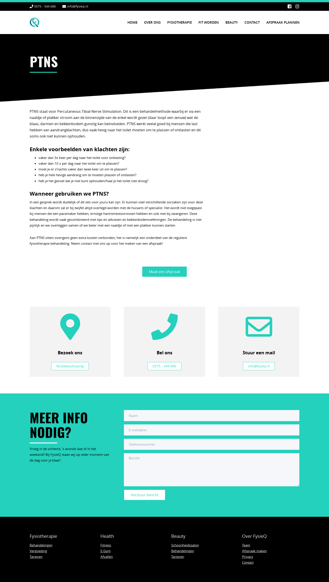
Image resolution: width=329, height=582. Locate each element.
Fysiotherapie (179, 22)
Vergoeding (38, 551)
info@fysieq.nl (77, 6)
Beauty (231, 22)
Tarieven (36, 556)
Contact (252, 22)
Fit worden (208, 22)
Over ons (152, 22)
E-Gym (105, 551)
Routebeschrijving (70, 366)
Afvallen (106, 556)
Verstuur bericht (144, 494)
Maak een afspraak (164, 271)
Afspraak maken (254, 551)
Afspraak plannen (283, 22)
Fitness (105, 545)
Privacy (247, 556)
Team (246, 545)
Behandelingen (41, 545)
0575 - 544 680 (45, 6)
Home (132, 22)
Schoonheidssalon (185, 545)
